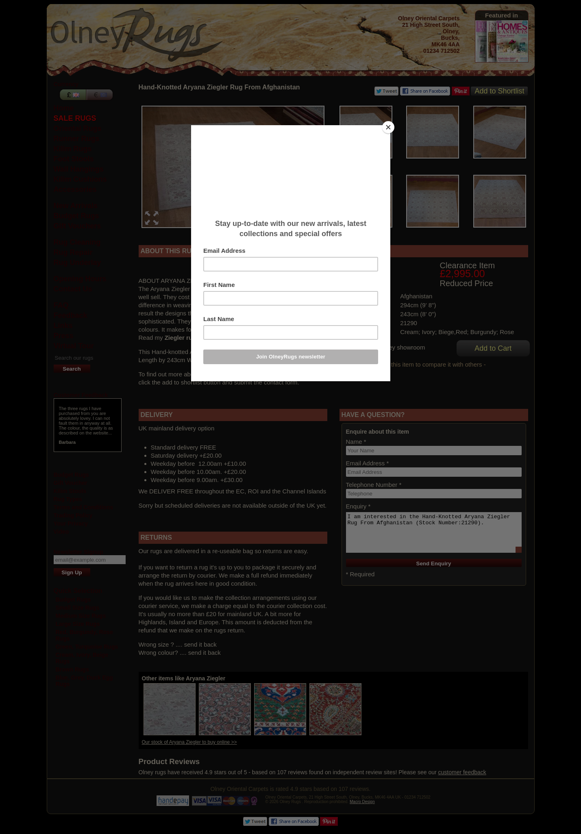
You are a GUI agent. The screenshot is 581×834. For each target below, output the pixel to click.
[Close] (388, 127)
